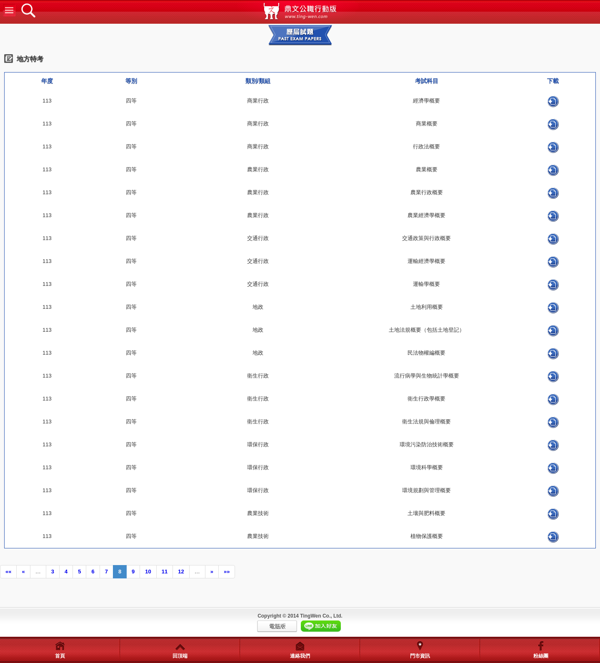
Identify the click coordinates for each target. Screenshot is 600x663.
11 (165, 571)
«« (8, 571)
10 (148, 571)
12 (181, 571)
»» (227, 571)
